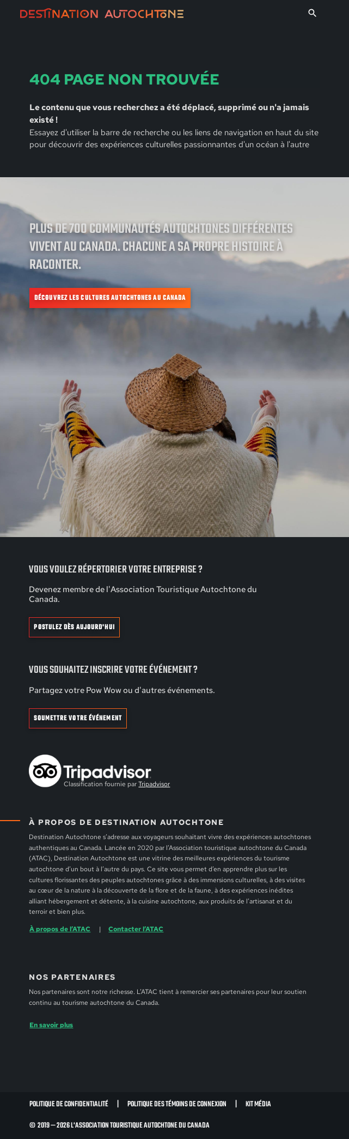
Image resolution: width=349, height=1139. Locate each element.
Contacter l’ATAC (135, 928)
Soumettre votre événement (77, 718)
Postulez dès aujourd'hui (74, 627)
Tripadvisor (154, 784)
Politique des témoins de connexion (176, 1104)
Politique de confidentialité (68, 1104)
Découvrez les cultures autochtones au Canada (110, 298)
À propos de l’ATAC (59, 928)
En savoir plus (51, 1024)
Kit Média (258, 1104)
